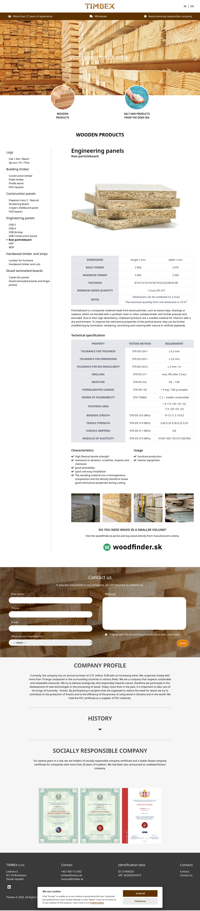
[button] (196, 57)
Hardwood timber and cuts (24, 264)
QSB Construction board (23, 236)
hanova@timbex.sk (72, 879)
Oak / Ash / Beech (19, 159)
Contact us (187, 875)
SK (185, 6)
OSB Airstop (16, 232)
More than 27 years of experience (30, 16)
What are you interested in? (27, 636)
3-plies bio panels (19, 277)
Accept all (140, 893)
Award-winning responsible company (168, 16)
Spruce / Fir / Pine (19, 162)
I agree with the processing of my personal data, (146, 634)
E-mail (15, 622)
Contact (185, 871)
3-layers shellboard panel (23, 207)
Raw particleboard (20, 239)
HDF (11, 243)
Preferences (140, 901)
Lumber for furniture (21, 260)
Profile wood (16, 183)
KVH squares (16, 187)
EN (192, 6)
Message (111, 594)
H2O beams (15, 211)
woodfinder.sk (104, 536)
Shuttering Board (19, 204)
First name (18, 594)
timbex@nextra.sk (71, 875)
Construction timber (20, 176)
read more (173, 634)
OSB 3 (12, 224)
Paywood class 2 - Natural (24, 200)
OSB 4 (12, 228)
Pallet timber (16, 179)
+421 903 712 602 (71, 871)
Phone (16, 608)
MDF (11, 247)
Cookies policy (97, 902)
